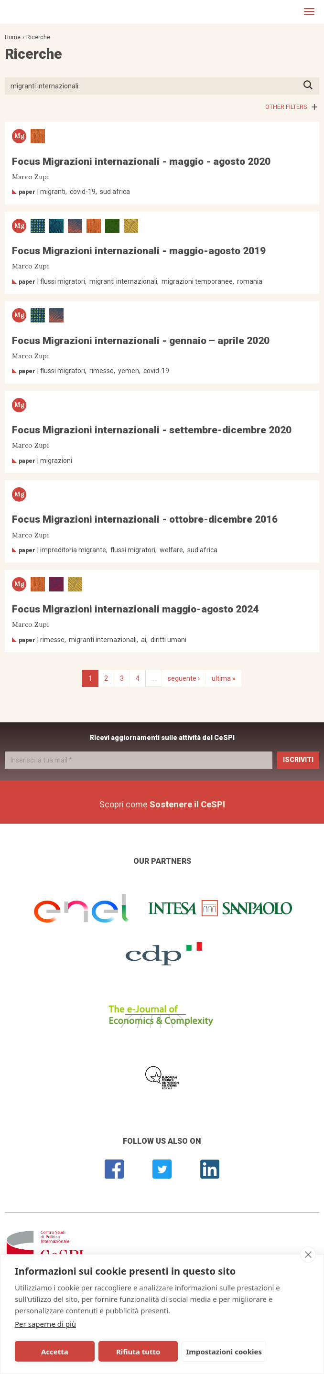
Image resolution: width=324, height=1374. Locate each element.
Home (13, 37)
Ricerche (38, 37)
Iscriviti (298, 759)
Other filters (286, 106)
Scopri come (162, 804)
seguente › (184, 678)
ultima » (224, 678)
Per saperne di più (45, 1324)
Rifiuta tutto (109, 1351)
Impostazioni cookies (186, 1351)
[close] (308, 1254)
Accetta (45, 1351)
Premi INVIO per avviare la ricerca (310, 85)
